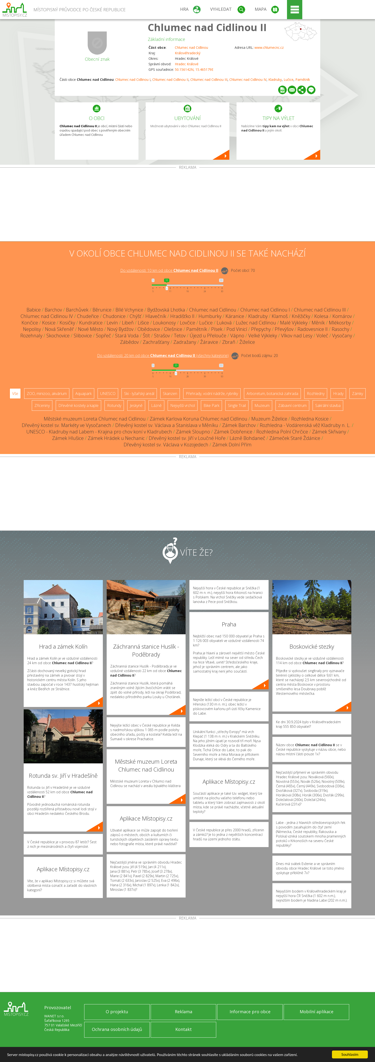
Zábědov (129, 342)
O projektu (117, 1011)
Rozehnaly (31, 335)
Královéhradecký (187, 53)
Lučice (288, 79)
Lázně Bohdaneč (247, 438)
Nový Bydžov (120, 329)
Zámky (357, 393)
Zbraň (228, 342)
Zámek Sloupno (193, 431)
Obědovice (149, 329)
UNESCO (108, 393)
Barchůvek (77, 310)
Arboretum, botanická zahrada (272, 393)
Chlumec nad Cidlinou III (208, 79)
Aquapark (83, 393)
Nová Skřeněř (59, 329)
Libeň (128, 322)
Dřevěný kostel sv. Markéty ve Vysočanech (66, 425)
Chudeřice (88, 316)
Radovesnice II (313, 329)
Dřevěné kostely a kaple (78, 405)
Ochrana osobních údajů (117, 1029)
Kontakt (183, 1029)
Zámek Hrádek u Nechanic (116, 438)
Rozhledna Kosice (310, 419)
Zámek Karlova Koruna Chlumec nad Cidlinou (198, 419)
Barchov (53, 310)
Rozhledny (316, 393)
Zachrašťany (156, 342)
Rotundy (114, 405)
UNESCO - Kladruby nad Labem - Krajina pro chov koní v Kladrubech (99, 431)
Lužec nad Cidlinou (256, 322)
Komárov (342, 316)
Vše (15, 393)
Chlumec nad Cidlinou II (207, 27)
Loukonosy (164, 322)
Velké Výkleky (262, 335)
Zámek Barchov (239, 425)
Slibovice (83, 335)
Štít (146, 335)
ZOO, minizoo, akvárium (47, 393)
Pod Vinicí (236, 329)
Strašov (162, 335)
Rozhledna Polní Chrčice (282, 431)
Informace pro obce (250, 1011)
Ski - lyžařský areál (139, 393)
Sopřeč (103, 335)
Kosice (48, 322)
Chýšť (135, 316)
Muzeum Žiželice (269, 419)
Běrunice (102, 310)
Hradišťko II (182, 316)
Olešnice (173, 329)
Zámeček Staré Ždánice (294, 438)
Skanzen (170, 393)
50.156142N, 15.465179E (194, 69)
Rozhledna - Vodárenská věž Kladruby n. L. (305, 425)
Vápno (237, 335)
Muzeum (262, 405)
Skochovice (58, 335)
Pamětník (302, 79)
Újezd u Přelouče (208, 335)
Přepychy (261, 329)
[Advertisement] (187, 205)
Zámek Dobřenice (233, 431)
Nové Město (90, 329)
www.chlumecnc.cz (269, 47)
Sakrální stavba (328, 405)
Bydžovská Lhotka (166, 310)
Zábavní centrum (292, 405)
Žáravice (209, 342)
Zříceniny (42, 405)
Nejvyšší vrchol (182, 405)
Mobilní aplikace (316, 1011)
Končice (30, 322)
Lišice (143, 322)
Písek (216, 329)
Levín (112, 322)
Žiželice (247, 342)
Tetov (180, 335)
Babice (34, 310)
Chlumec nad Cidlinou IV (247, 79)
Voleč (322, 335)
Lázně (156, 405)
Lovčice (187, 322)
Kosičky (67, 322)
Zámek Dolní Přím (232, 444)
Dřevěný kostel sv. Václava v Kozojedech (166, 444)
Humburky (210, 316)
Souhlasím (350, 1054)
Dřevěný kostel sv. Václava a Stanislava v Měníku (166, 425)
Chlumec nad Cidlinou (191, 47)
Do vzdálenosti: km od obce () (163, 355)
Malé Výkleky (294, 322)
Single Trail (237, 405)
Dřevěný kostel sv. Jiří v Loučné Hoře (187, 438)
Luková (224, 322)
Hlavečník (155, 316)
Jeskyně (136, 405)
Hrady (338, 393)
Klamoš (280, 316)
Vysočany (342, 335)
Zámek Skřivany (329, 431)
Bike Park (211, 405)
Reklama (183, 1011)
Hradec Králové (187, 64)
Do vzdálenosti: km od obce (169, 270)
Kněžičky (301, 316)
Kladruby (275, 79)
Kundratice (91, 322)
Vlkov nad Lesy (296, 335)
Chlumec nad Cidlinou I (132, 79)
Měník (318, 322)
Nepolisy (32, 329)
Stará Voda (127, 335)
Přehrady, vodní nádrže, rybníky (212, 393)
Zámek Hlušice (68, 438)
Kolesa (321, 316)
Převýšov (284, 329)
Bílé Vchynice (129, 310)
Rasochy (340, 329)
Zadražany (184, 342)
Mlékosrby (340, 322)
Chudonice (114, 316)
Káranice (235, 316)
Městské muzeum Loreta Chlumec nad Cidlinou (95, 419)
